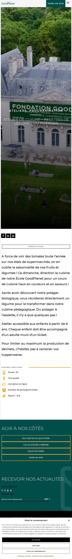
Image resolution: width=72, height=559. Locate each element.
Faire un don (56, 3)
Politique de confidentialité (43, 556)
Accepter (36, 540)
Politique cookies (24, 556)
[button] (69, 520)
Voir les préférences (36, 551)
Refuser (36, 545)
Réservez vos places (36, 246)
